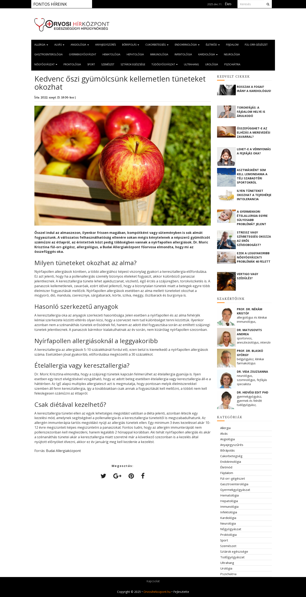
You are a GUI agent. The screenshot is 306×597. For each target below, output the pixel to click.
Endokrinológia (187, 44)
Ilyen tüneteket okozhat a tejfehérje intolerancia (254, 195)
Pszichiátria (232, 64)
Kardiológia (208, 54)
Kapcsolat (153, 581)
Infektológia (183, 54)
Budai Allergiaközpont (63, 450)
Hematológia (111, 54)
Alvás (59, 44)
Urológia (211, 64)
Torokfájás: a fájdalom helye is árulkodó (251, 111)
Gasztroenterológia (48, 54)
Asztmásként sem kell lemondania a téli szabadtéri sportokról (252, 176)
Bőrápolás (130, 44)
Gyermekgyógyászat (82, 54)
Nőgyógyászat (45, 64)
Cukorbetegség (157, 44)
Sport (91, 64)
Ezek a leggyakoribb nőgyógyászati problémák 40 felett (253, 257)
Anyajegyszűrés (105, 44)
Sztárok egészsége (133, 64)
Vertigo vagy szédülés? (247, 276)
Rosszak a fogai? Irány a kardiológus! (254, 89)
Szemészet (107, 64)
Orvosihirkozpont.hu (157, 592)
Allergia (41, 44)
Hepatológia (135, 54)
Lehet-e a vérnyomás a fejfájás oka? (254, 151)
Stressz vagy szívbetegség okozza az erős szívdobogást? (254, 238)
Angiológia (80, 44)
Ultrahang (191, 64)
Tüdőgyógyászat (164, 64)
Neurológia (232, 54)
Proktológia (72, 64)
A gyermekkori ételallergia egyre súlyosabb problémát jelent (252, 218)
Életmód (213, 44)
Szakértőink (231, 298)
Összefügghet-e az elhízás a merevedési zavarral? (253, 132)
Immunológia (159, 54)
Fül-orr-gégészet (256, 44)
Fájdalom (232, 44)
